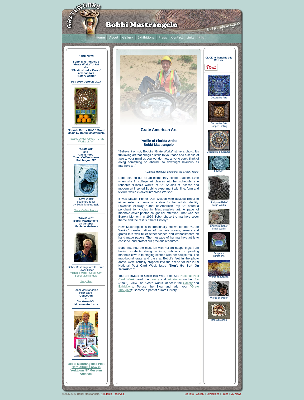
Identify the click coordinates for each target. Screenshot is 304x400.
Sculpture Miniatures (219, 253)
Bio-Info (189, 393)
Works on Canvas (219, 275)
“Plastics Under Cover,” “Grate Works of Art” (86, 140)
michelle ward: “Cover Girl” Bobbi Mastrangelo (86, 274)
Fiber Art (219, 170)
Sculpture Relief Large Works (219, 202)
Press (225, 393)
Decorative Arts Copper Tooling (219, 123)
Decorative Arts (219, 96)
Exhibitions (126, 286)
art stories (174, 279)
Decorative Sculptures (219, 150)
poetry (155, 279)
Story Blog (86, 281)
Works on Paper (219, 296)
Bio (197, 279)
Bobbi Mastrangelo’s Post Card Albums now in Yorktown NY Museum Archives (86, 369)
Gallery (188, 283)
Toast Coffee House (86, 210)
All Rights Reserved (113, 393)
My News (236, 393)
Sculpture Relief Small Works (219, 226)
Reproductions (219, 319)
